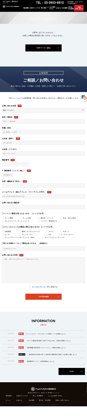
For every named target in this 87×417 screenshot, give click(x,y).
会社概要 (67, 9)
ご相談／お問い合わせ (62, 411)
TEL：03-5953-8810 (51, 3)
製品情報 (28, 9)
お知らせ (61, 9)
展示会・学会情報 (73, 8)
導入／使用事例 (38, 406)
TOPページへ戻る (43, 48)
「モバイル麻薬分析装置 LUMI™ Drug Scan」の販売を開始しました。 (50, 348)
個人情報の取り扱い (39, 294)
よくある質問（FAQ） (54, 8)
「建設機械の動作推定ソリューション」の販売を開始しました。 (48, 355)
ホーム (8, 411)
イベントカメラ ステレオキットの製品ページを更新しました (47, 342)
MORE (72, 382)
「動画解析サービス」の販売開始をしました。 (42, 372)
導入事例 (46, 9)
